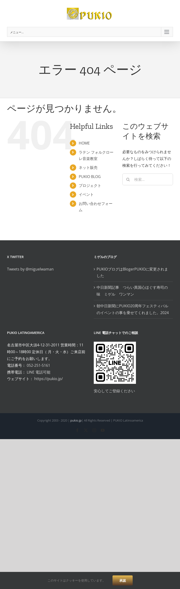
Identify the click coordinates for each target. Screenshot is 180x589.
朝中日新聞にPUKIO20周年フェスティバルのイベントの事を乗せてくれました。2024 (133, 309)
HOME (84, 143)
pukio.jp (76, 420)
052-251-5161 (38, 365)
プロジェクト (90, 185)
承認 (122, 580)
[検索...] (147, 179)
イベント (86, 194)
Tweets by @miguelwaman (30, 269)
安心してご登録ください (114, 390)
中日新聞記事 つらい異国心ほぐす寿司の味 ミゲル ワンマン (132, 291)
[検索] (128, 179)
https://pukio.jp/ (48, 378)
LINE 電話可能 (38, 372)
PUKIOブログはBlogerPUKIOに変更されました (132, 272)
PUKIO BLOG (90, 176)
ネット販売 (88, 167)
